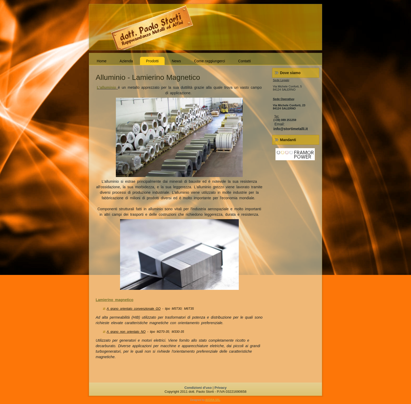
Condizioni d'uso (198, 388)
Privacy (220, 388)
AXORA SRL (212, 400)
